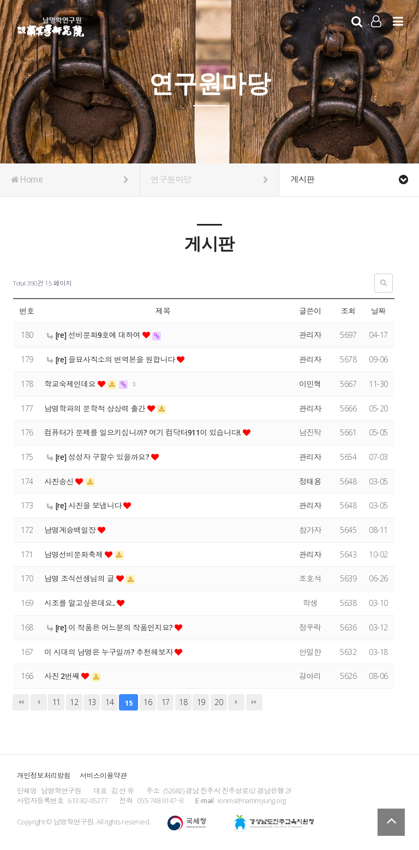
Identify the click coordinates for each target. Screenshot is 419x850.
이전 (39, 702)
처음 (21, 702)
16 (147, 702)
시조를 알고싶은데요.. (80, 603)
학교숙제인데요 (71, 384)
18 (183, 702)
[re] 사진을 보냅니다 (85, 505)
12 (74, 702)
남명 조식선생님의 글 (80, 578)
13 (92, 702)
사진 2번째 (63, 676)
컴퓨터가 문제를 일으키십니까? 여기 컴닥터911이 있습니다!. (144, 432)
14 (109, 702)
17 (165, 702)
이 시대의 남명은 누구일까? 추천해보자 (110, 652)
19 (201, 702)
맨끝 (254, 702)
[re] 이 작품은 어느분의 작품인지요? (111, 627)
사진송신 (60, 481)
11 (56, 702)
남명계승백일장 (71, 530)
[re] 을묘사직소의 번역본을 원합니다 (112, 359)
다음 (236, 702)
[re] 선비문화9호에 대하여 (95, 335)
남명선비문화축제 (74, 554)
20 (218, 702)
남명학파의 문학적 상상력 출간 (96, 408)
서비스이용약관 (103, 775)
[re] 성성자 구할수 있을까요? (99, 457)
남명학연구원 (51, 25)
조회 (348, 311)
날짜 (378, 311)
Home (70, 179)
